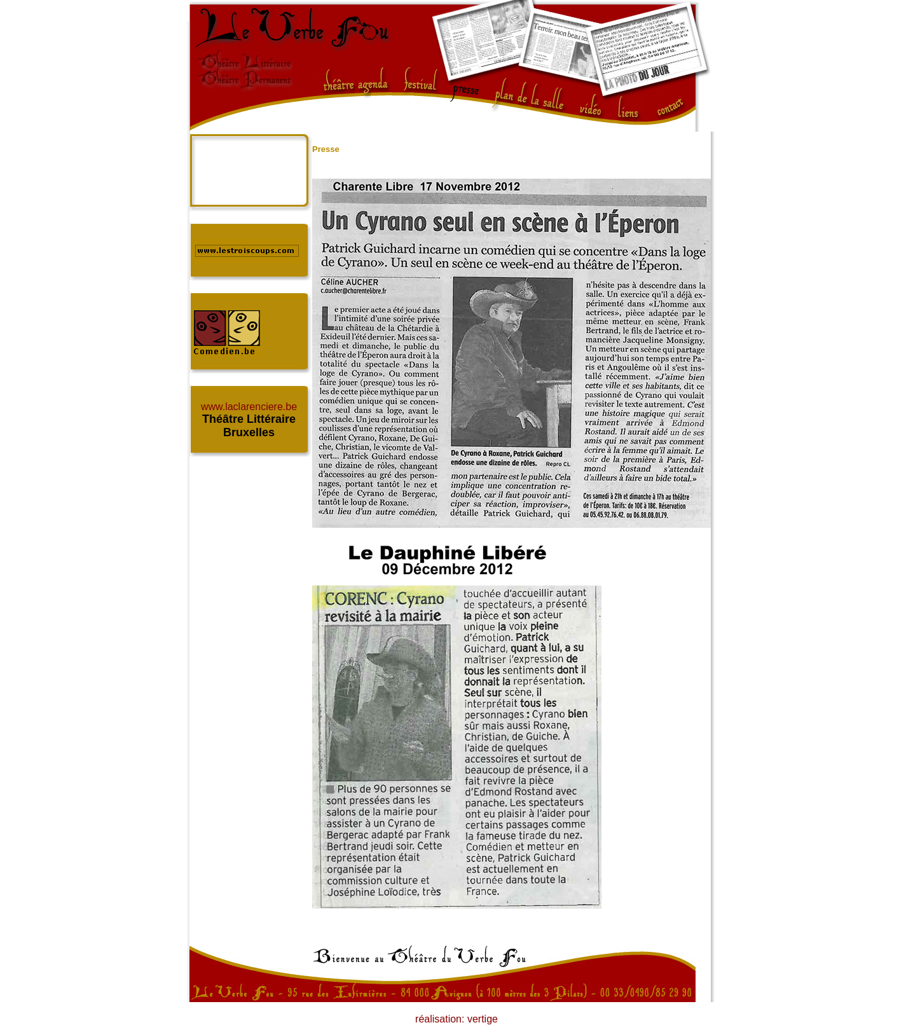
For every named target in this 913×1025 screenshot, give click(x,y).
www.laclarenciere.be (249, 406)
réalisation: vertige (456, 1019)
